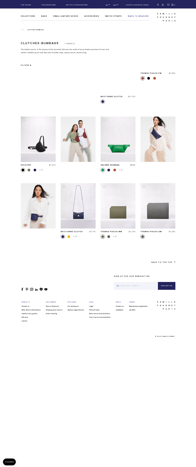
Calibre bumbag (110, 118)
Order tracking (51, 462)
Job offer (132, 459)
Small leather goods (65, 16)
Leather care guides (30, 462)
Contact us (26, 455)
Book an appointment (76, 459)
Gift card (25, 466)
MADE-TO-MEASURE (138, 16)
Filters (25, 65)
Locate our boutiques (137, 5)
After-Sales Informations (31, 459)
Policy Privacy (94, 459)
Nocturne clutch (72, 185)
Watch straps (113, 16)
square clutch (89, 392)
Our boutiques (73, 455)
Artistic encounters (77, 5)
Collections (28, 16)
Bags (44, 16)
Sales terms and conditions (99, 462)
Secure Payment (52, 455)
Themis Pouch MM (111, 185)
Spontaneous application (138, 455)
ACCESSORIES (91, 16)
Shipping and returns (54, 459)
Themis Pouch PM (151, 252)
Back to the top (163, 411)
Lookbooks (119, 459)
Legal (91, 455)
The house (26, 5)
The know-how (48, 5)
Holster (26, 118)
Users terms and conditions (100, 466)
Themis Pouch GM (151, 185)
